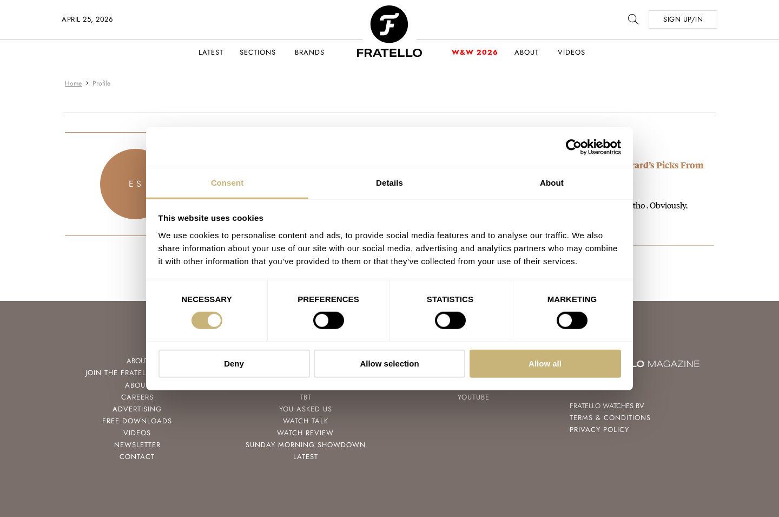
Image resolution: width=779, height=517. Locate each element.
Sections (258, 52)
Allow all (545, 363)
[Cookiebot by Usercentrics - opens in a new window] (573, 147)
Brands (310, 52)
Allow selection (389, 363)
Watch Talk (305, 421)
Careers (137, 397)
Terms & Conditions (610, 418)
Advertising (137, 409)
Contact (137, 456)
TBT (306, 397)
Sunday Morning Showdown (306, 445)
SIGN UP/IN (683, 19)
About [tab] (552, 182)
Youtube (474, 397)
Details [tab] (389, 182)
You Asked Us (305, 409)
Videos (571, 52)
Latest (211, 52)
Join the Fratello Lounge (137, 373)
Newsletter (137, 445)
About (526, 52)
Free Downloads (137, 421)
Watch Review (305, 433)
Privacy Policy (599, 429)
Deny (234, 363)
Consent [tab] (227, 182)
